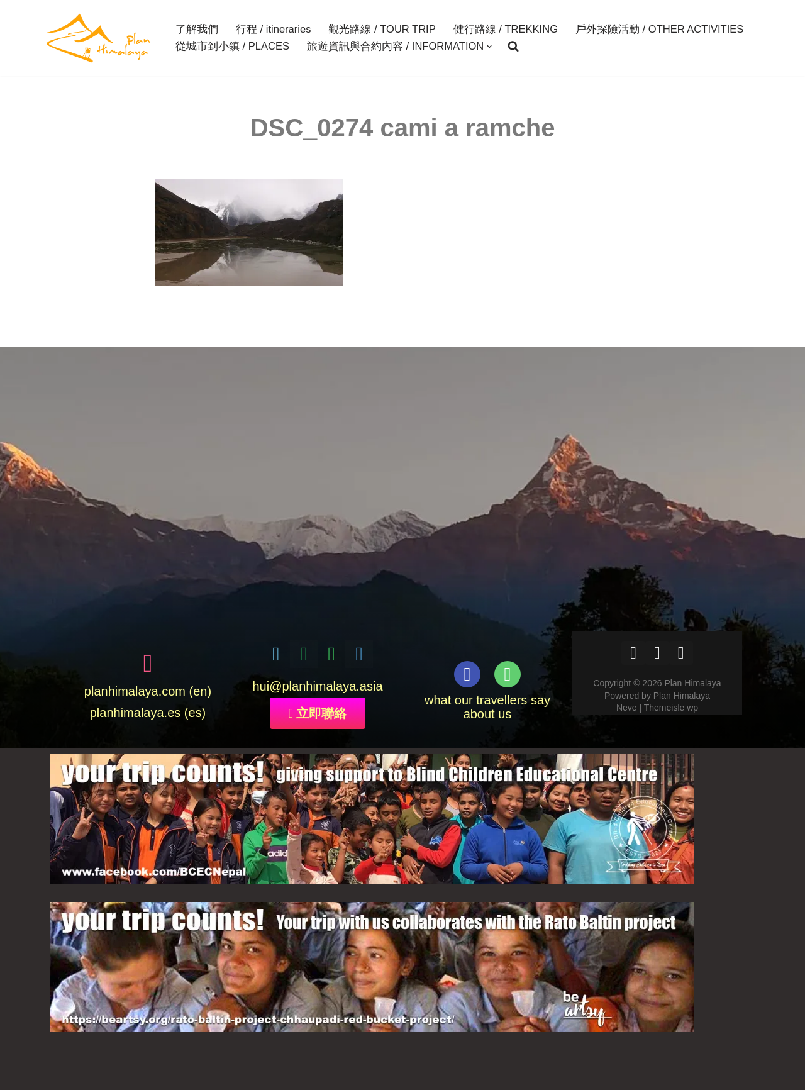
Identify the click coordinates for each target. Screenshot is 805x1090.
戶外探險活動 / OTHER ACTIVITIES (659, 29)
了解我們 (196, 29)
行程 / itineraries (273, 29)
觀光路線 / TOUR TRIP (381, 29)
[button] (489, 46)
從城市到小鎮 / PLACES (232, 46)
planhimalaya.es (135, 713)
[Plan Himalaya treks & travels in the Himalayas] (99, 38)
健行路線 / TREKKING (505, 29)
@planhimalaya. (314, 687)
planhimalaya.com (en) (147, 692)
